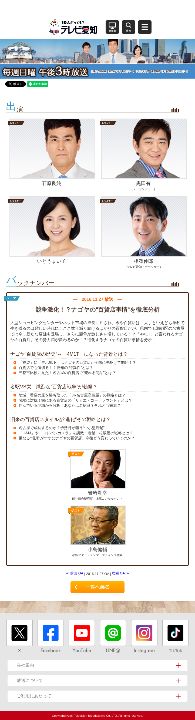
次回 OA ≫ (120, 573)
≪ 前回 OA (74, 573)
